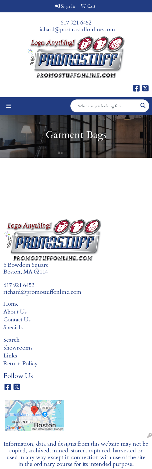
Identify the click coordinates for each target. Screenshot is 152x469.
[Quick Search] (103, 105)
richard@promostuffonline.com (76, 29)
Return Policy (20, 363)
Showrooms (17, 348)
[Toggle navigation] (9, 106)
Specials (13, 327)
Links (10, 355)
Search (11, 340)
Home (11, 304)
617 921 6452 (76, 22)
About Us (14, 311)
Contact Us (16, 319)
